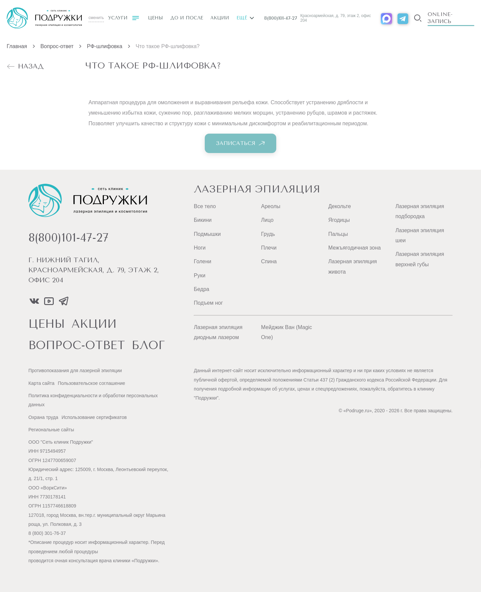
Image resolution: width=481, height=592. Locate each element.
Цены (155, 17)
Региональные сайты (51, 429)
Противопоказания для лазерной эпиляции (75, 370)
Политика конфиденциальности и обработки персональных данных (93, 400)
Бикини (202, 220)
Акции (219, 17)
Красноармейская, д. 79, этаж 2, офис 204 (335, 18)
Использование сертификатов (94, 417)
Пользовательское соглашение (91, 383)
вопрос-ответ (76, 345)
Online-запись (440, 17)
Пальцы (338, 234)
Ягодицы (339, 220)
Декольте (339, 206)
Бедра (201, 289)
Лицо (267, 220)
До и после (186, 17)
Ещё (245, 17)
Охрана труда (43, 417)
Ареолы (270, 206)
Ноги (199, 248)
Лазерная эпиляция (257, 189)
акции (94, 324)
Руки (199, 275)
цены (46, 324)
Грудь (268, 234)
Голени (202, 261)
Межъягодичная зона (354, 248)
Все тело (205, 206)
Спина (269, 261)
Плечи (268, 248)
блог (148, 345)
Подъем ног (208, 303)
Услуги (123, 18)
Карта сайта (41, 383)
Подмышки (207, 234)
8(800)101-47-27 (280, 18)
